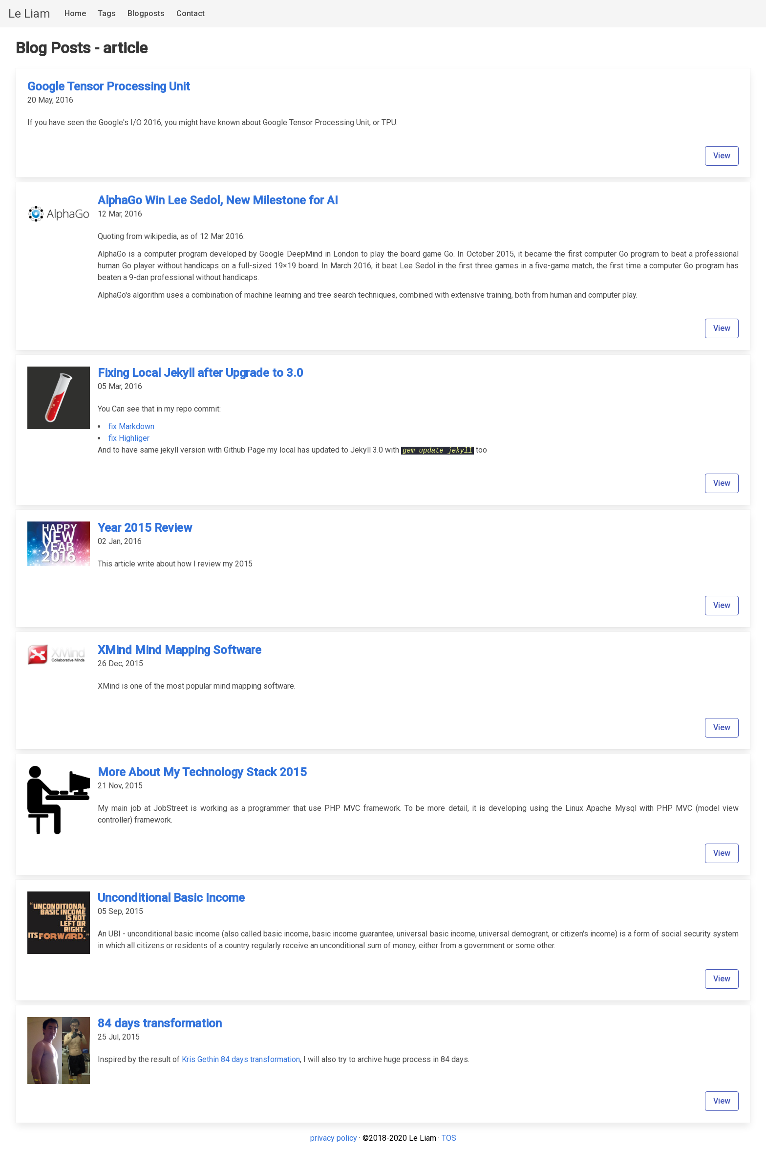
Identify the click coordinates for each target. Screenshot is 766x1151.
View (721, 155)
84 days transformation (160, 1023)
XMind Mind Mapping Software (179, 650)
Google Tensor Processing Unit (108, 86)
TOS (449, 1138)
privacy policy (333, 1138)
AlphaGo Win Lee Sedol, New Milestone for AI (218, 200)
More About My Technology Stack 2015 (202, 772)
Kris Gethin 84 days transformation (241, 1059)
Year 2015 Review (145, 528)
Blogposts (146, 13)
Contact (190, 13)
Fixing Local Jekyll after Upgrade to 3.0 (200, 373)
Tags (107, 13)
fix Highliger (128, 438)
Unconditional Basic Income (171, 898)
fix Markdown (131, 426)
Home (75, 13)
